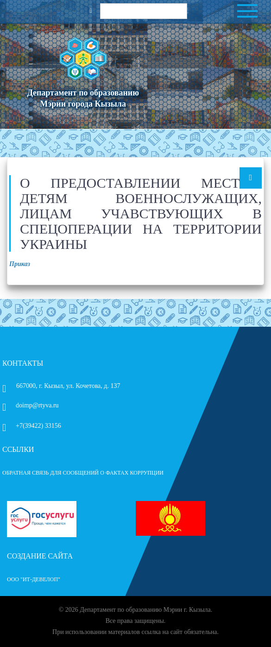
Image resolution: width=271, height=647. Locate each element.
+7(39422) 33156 (31, 425)
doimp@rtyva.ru (30, 405)
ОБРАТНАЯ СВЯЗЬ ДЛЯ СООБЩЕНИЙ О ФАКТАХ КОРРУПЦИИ (83, 472)
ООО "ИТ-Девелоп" (33, 579)
